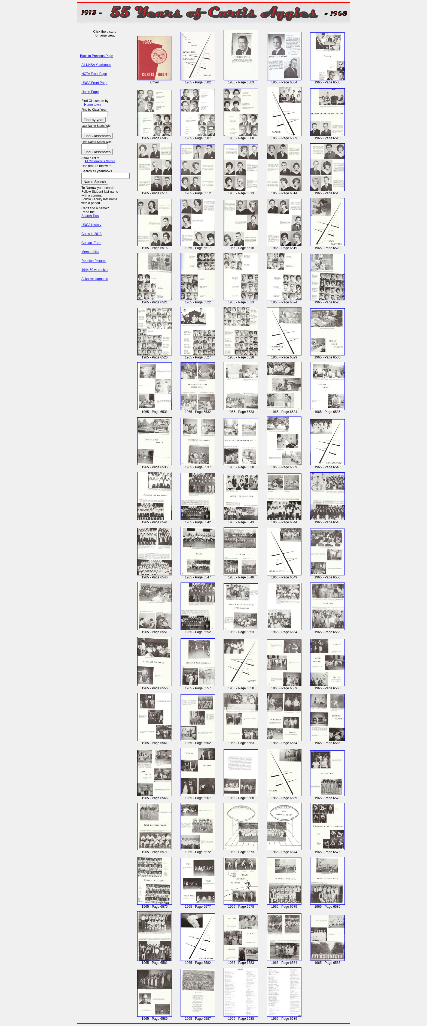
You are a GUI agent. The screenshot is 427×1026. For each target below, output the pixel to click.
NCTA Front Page (94, 74)
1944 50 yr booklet (94, 270)
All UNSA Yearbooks (96, 65)
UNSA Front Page (94, 83)
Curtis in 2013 (91, 234)
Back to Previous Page (96, 56)
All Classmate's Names (100, 161)
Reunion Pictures (93, 261)
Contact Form (91, 243)
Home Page (90, 92)
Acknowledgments (94, 279)
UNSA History (91, 225)
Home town (92, 105)
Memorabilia (90, 252)
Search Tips (90, 216)
